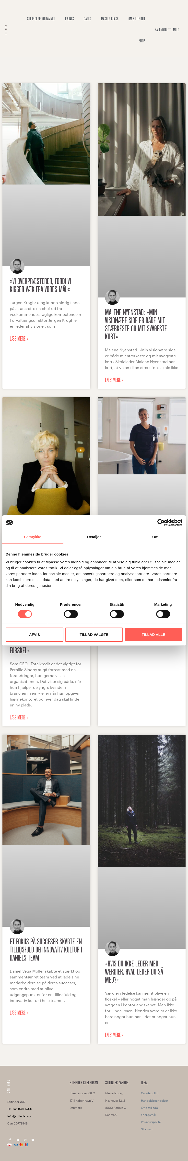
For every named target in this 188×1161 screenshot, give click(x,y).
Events (69, 19)
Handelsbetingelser (154, 1100)
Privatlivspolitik (151, 1122)
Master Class (110, 19)
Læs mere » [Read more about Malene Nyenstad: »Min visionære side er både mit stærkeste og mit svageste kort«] (114, 380)
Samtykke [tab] (32, 537)
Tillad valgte (94, 634)
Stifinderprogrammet (41, 19)
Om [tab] (155, 537)
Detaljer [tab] (94, 537)
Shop (142, 41)
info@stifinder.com (20, 1116)
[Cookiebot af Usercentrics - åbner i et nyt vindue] (161, 522)
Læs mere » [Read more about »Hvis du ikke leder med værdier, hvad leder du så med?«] (114, 1035)
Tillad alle (153, 634)
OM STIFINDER (137, 19)
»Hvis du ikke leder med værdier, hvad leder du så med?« (134, 972)
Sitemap (147, 1129)
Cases (87, 19)
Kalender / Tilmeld (167, 30)
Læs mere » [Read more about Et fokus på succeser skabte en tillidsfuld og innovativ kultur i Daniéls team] (19, 1013)
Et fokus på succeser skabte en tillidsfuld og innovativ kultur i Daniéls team (46, 950)
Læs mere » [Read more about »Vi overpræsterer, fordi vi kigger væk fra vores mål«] (19, 338)
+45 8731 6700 (22, 1109)
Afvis (34, 634)
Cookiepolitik (150, 1093)
